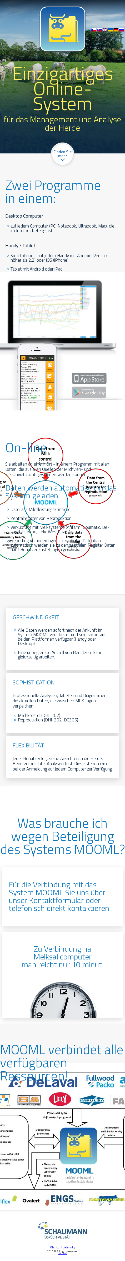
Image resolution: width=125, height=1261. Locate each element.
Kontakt (62, 1253)
